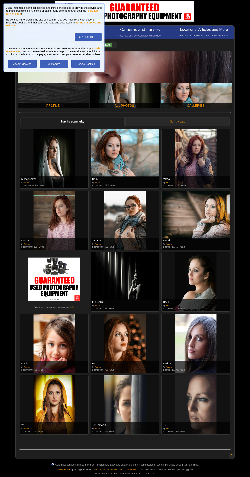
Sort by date (177, 121)
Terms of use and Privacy (105, 469)
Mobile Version (63, 469)
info (72, 307)
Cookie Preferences (128, 469)
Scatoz (27, 182)
